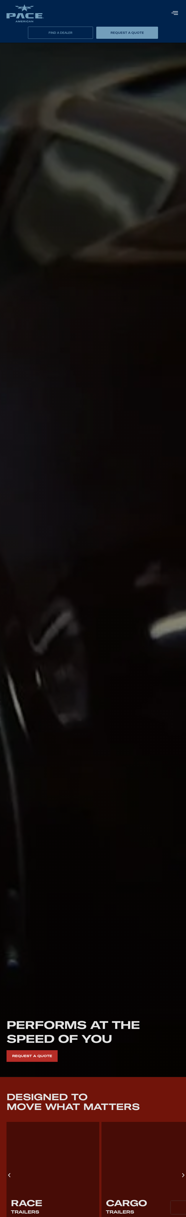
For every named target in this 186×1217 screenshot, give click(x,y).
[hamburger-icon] (174, 13)
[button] (9, 1175)
